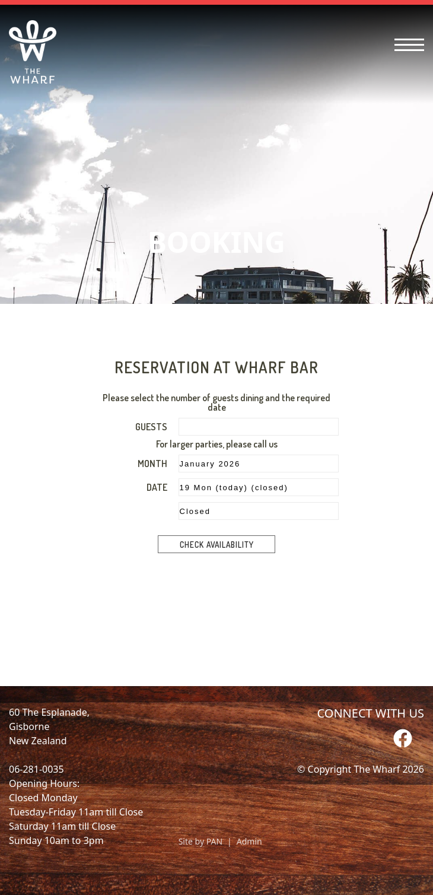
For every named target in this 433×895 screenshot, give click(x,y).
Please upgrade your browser (216, 490)
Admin (249, 841)
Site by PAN (200, 841)
